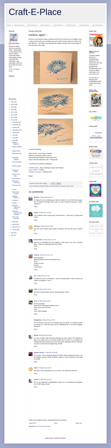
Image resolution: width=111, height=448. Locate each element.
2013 (12, 233)
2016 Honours (45, 25)
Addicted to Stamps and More (41, 186)
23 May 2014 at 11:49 (46, 255)
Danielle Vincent (39, 352)
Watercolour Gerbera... (16, 192)
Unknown (37, 226)
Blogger (63, 438)
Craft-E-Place (35, 12)
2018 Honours (71, 25)
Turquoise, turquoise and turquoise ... (17, 212)
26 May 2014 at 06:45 (45, 335)
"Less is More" (33, 170)
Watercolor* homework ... (16, 181)
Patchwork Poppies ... (16, 158)
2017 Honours (58, 25)
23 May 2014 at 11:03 (49, 239)
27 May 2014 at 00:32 (51, 352)
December (15, 122)
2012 (12, 235)
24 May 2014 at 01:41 (44, 289)
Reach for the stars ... (16, 175)
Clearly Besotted (54, 186)
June (14, 137)
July (13, 135)
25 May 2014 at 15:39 (48, 320)
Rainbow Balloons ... (16, 143)
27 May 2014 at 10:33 (44, 368)
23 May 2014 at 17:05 (42, 276)
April (13, 222)
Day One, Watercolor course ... (16, 207)
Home (9, 25)
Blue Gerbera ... (16, 178)
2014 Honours (19, 25)
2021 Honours (97, 25)
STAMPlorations (34, 168)
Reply (35, 206)
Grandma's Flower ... (15, 170)
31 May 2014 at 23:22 (45, 379)
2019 (12, 107)
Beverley (36, 197)
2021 (12, 102)
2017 (12, 112)
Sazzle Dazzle (38, 239)
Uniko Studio (70, 186)
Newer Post (32, 423)
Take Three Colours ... (16, 217)
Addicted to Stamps (35, 172)
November (15, 125)
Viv (35, 276)
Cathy (35, 289)
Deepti (36, 212)
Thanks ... (15, 189)
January (14, 229)
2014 (12, 120)
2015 (12, 117)
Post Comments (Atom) (43, 426)
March (14, 224)
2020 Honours (84, 25)
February (15, 227)
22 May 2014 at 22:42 (45, 212)
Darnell (36, 335)
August (14, 132)
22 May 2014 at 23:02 (46, 226)
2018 (12, 109)
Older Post (79, 423)
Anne (35, 301)
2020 (12, 104)
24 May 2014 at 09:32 (44, 301)
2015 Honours (32, 25)
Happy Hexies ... (17, 151)
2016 (12, 115)
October (14, 127)
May (13, 140)
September (15, 130)
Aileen (36, 368)
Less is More (62, 186)
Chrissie (36, 255)
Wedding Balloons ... (16, 197)
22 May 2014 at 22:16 (46, 197)
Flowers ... (15, 203)
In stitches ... (15, 200)
